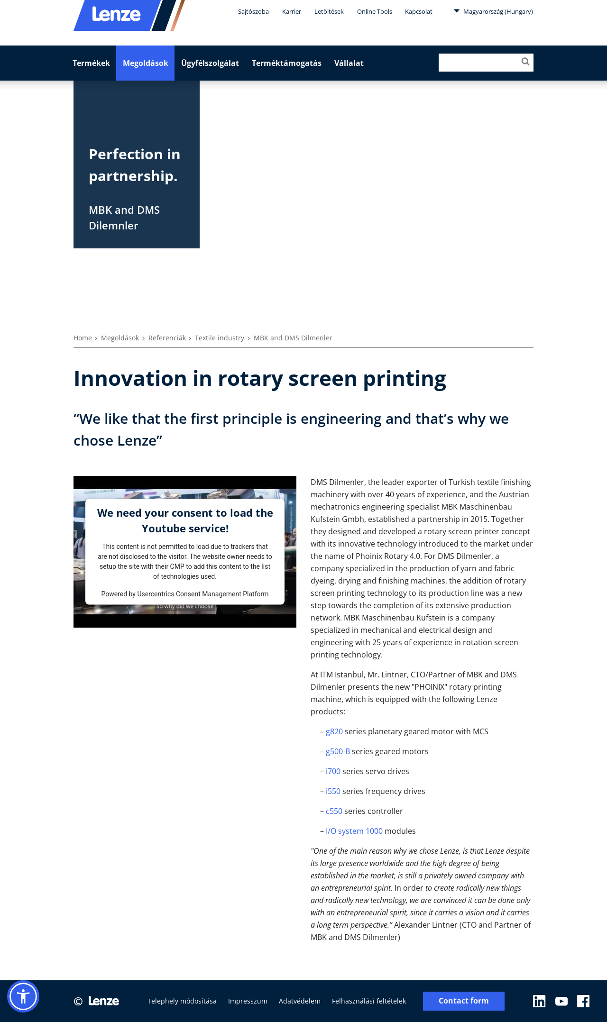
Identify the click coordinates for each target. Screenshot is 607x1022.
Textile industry (219, 337)
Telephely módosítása (182, 1000)
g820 (334, 731)
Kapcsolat (418, 11)
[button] (23, 996)
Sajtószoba (253, 11)
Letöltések (329, 11)
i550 (333, 791)
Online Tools (374, 11)
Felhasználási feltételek (369, 1000)
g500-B (338, 751)
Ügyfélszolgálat (210, 63)
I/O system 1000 (354, 831)
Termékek (91, 63)
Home (83, 337)
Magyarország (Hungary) (493, 11)
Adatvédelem (300, 1000)
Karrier (291, 11)
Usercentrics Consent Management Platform (202, 593)
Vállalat (349, 63)
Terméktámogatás (287, 63)
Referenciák (167, 337)
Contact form (464, 1001)
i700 (333, 771)
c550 (334, 811)
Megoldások (145, 63)
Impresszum (247, 1000)
